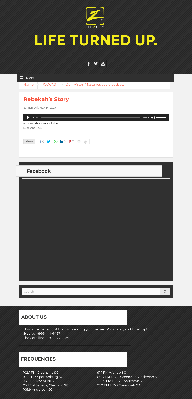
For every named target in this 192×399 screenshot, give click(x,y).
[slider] (90, 117)
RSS (39, 127)
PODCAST (49, 84)
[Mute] (153, 117)
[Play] (28, 117)
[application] (96, 117)
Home (28, 84)
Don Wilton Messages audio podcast (95, 84)
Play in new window (46, 123)
